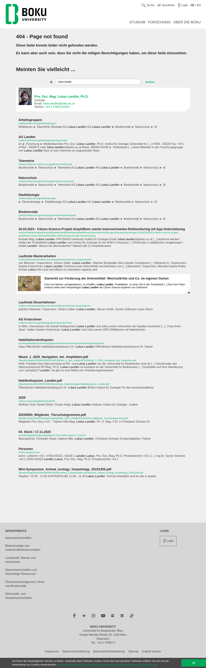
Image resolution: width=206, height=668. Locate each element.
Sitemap (133, 651)
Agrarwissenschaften (18, 537)
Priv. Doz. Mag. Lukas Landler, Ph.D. (61, 96)
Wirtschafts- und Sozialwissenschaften (18, 595)
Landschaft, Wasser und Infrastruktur (20, 559)
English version (151, 651)
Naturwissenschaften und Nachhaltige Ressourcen (21, 571)
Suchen (149, 82)
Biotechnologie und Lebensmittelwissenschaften (22, 547)
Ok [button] (193, 663)
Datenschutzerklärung (76, 651)
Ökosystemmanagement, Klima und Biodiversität (24, 583)
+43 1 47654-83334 (57, 106)
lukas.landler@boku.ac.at (58, 103)
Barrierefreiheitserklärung (109, 651)
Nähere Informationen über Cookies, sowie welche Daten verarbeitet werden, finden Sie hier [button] (107, 664)
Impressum (52, 651)
